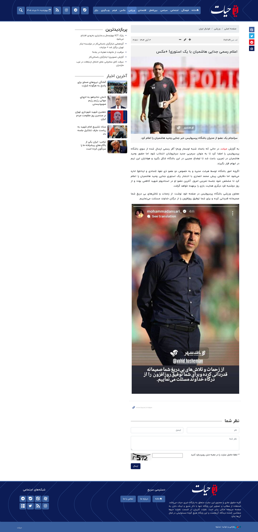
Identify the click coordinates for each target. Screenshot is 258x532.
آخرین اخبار (116, 76)
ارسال (135, 466)
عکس (123, 10)
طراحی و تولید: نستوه (228, 526)
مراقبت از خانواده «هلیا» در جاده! (108, 52)
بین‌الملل (153, 10)
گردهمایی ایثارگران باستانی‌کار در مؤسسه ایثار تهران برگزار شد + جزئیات (102, 45)
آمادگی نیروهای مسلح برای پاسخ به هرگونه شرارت (91, 84)
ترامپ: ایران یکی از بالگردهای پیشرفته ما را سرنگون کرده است (93, 145)
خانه (195, 10)
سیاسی (164, 10)
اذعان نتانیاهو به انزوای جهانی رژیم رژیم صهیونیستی (93, 100)
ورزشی (131, 10)
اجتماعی (174, 10)
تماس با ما (128, 498)
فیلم (114, 10)
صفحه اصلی (230, 28)
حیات (225, 11)
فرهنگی (185, 10)
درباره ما (144, 498)
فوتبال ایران (204, 28)
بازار (96, 10)
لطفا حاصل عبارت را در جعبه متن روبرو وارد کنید (215, 454)
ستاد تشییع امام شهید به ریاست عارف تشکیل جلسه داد (91, 130)
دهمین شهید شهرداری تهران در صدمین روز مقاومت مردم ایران (90, 115)
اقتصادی (142, 10)
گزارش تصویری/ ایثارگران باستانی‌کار (106, 57)
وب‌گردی (105, 10)
